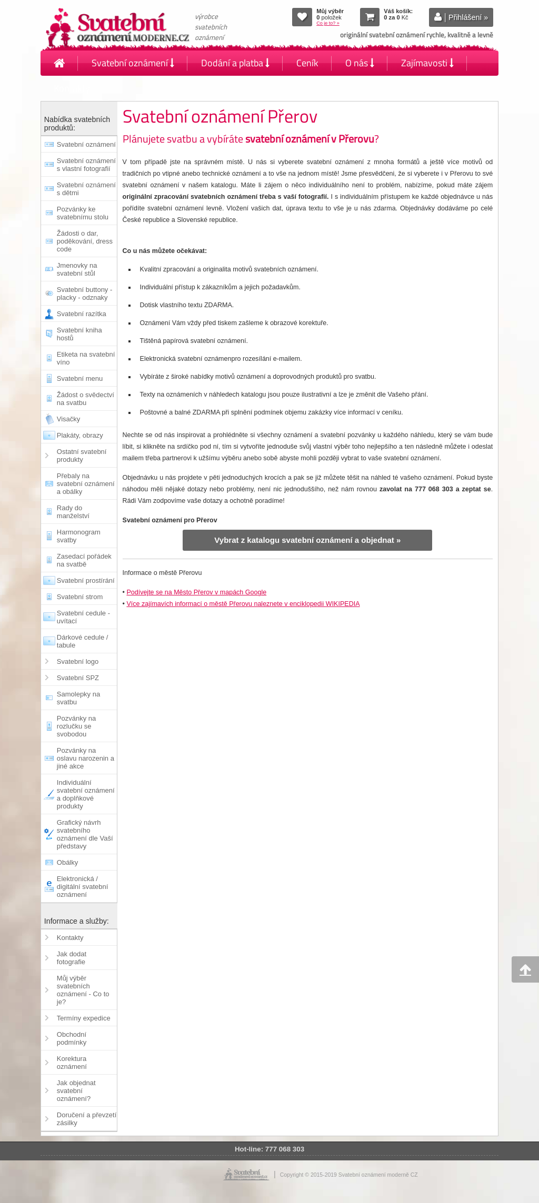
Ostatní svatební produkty (82, 455)
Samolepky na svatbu (78, 698)
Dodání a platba (235, 63)
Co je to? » (328, 23)
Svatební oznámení (133, 63)
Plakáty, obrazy (80, 435)
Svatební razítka (81, 314)
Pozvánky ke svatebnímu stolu (82, 213)
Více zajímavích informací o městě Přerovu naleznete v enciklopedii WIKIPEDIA (243, 604)
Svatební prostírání (86, 580)
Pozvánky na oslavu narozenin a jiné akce (85, 758)
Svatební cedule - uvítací (83, 617)
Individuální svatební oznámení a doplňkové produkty (86, 794)
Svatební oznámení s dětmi (86, 189)
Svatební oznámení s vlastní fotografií (86, 165)
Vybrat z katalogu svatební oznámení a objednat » (307, 539)
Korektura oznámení (72, 1062)
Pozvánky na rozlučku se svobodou (76, 726)
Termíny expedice (84, 1018)
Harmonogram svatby (79, 536)
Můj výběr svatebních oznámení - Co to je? (83, 990)
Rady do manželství (73, 512)
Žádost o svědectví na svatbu (85, 399)
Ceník (307, 63)
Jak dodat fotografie (71, 958)
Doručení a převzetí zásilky (86, 1119)
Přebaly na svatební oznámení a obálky (86, 484)
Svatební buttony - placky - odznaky (85, 293)
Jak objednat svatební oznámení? (76, 1091)
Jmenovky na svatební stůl (77, 269)
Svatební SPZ (78, 678)
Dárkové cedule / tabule (82, 641)
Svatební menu (80, 378)
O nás (359, 63)
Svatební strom (80, 597)
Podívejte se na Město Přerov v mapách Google (196, 592)
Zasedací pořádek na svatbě (84, 560)
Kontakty (72, 88)
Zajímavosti (427, 63)
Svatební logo (78, 661)
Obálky (67, 862)
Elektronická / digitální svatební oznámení (82, 886)
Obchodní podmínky (71, 1038)
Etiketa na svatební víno (86, 358)
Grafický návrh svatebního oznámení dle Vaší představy (85, 834)
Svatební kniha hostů (79, 334)
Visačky (69, 419)
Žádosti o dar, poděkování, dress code (85, 241)
